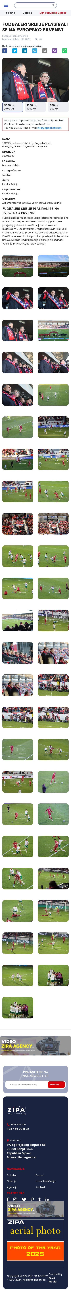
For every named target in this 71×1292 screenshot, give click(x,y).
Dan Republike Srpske (53, 13)
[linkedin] (24, 50)
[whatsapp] (64, 50)
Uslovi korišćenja (45, 1181)
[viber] (54, 50)
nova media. (52, 1279)
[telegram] (34, 50)
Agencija (12, 1187)
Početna (10, 13)
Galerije (27, 13)
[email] (44, 50)
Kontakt (40, 1187)
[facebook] (4, 50)
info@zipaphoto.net (49, 128)
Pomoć (40, 1175)
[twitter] (14, 50)
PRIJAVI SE (54, 1084)
